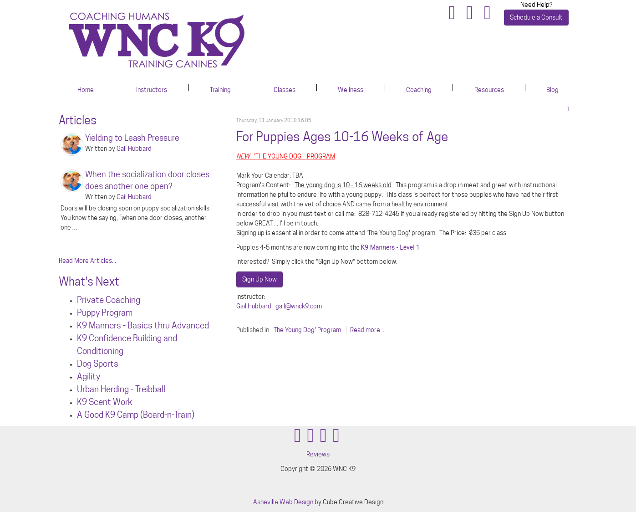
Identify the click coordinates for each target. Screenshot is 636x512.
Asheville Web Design (283, 502)
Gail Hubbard (253, 306)
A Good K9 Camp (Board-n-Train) (135, 415)
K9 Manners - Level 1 (390, 247)
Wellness (350, 89)
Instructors (151, 89)
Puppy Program (104, 312)
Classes (284, 89)
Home (85, 89)
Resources (489, 89)
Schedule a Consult (536, 17)
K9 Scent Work (104, 402)
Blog (552, 89)
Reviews (318, 454)
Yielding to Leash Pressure (132, 138)
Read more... (367, 329)
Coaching (419, 89)
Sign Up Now (259, 279)
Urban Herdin (100, 389)
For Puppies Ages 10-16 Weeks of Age (342, 136)
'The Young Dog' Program (306, 329)
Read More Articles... (87, 260)
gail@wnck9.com (298, 306)
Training (220, 89)
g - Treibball (144, 389)
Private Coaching (108, 300)
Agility (88, 376)
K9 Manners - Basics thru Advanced (143, 325)
